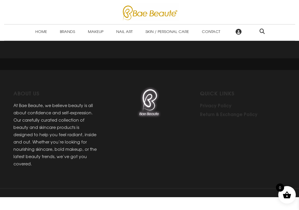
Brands (67, 31)
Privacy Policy (216, 105)
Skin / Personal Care (167, 31)
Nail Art (124, 31)
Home (41, 31)
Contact (211, 31)
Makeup (95, 31)
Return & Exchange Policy (229, 114)
